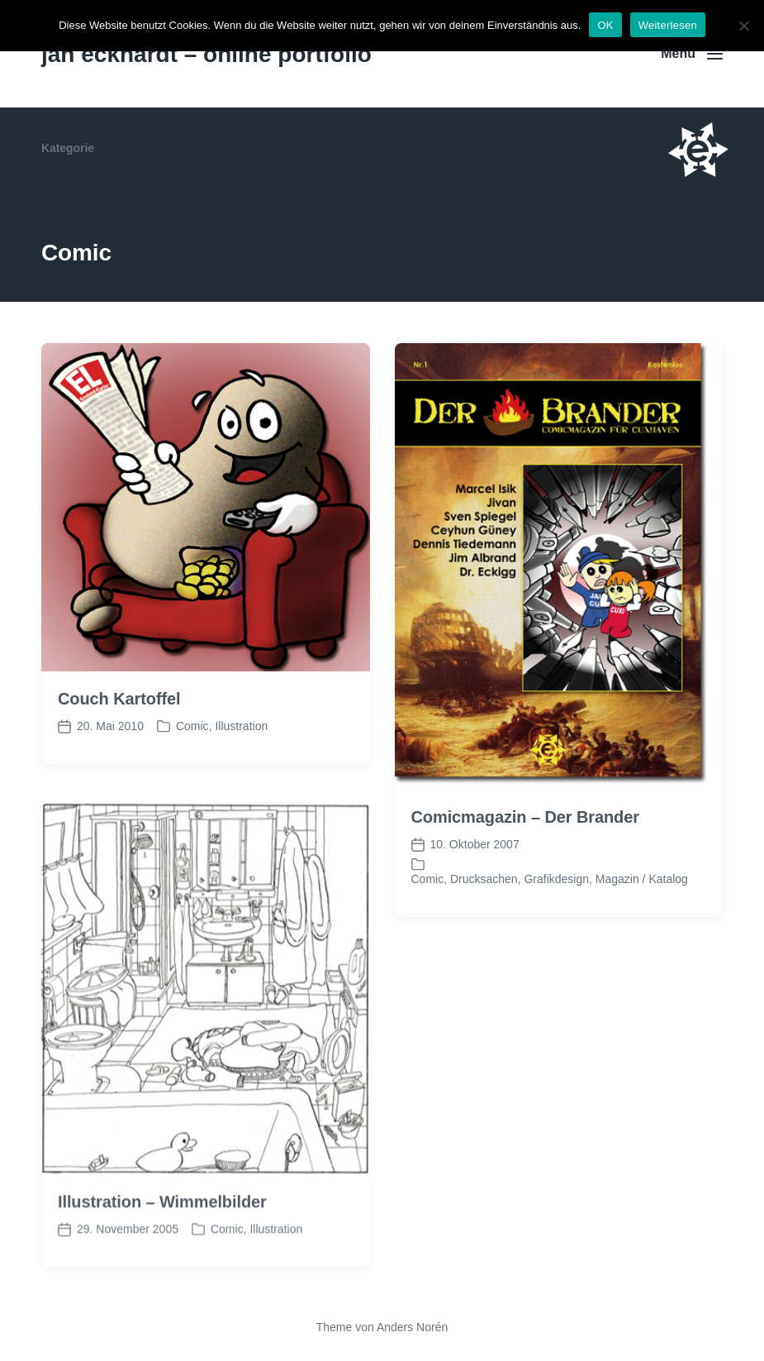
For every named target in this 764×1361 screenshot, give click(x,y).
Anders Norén (412, 1327)
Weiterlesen (667, 25)
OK (605, 25)
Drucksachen (484, 879)
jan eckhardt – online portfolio (206, 54)
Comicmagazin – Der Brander (525, 817)
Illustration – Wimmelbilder (162, 1221)
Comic (192, 726)
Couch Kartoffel (119, 699)
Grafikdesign (556, 879)
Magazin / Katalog (642, 879)
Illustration (241, 726)
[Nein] (743, 25)
